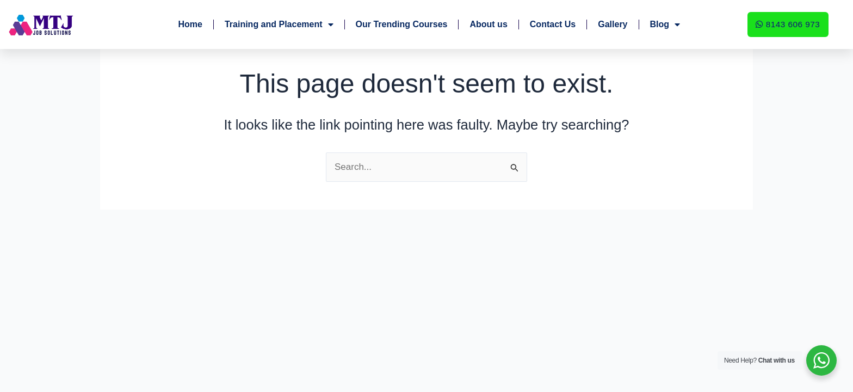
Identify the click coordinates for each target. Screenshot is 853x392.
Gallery (612, 24)
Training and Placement (279, 24)
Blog (665, 24)
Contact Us (553, 24)
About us (488, 24)
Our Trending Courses (402, 24)
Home (190, 24)
